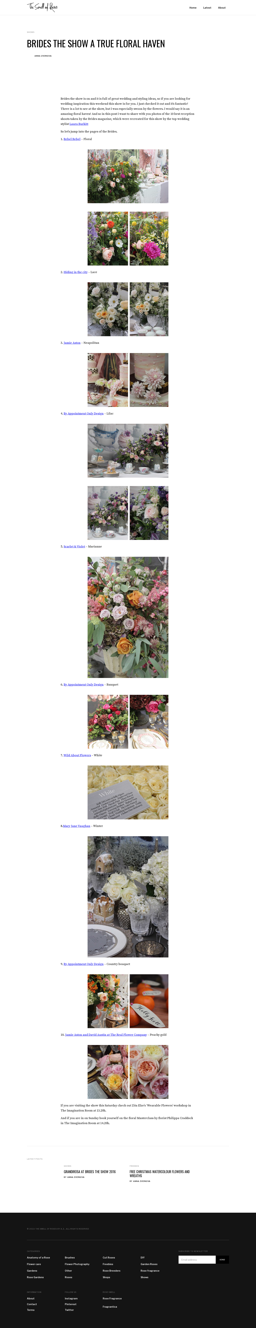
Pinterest (70, 1304)
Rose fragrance (150, 1270)
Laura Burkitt (79, 124)
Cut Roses (109, 1257)
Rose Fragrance (112, 1298)
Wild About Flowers (77, 755)
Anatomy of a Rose (38, 1257)
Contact (32, 1304)
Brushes (70, 1257)
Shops (106, 1277)
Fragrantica (110, 1306)
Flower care (34, 1264)
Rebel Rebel (72, 139)
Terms (31, 1309)
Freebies (134, 1166)
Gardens (32, 1270)
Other (68, 1270)
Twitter (69, 1309)
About (31, 1298)
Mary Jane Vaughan (76, 826)
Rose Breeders (111, 1270)
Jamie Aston (72, 343)
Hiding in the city (76, 272)
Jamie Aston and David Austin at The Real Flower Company (106, 1035)
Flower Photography (77, 1264)
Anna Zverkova (43, 56)
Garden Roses (149, 1264)
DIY (143, 1257)
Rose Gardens (35, 1277)
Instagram (71, 1298)
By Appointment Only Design (84, 414)
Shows (67, 1166)
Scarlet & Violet (74, 547)
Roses (68, 1277)
